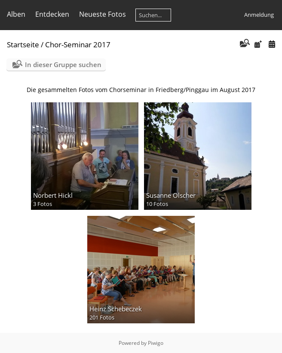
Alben (16, 14)
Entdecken (52, 14)
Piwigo (155, 343)
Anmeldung (259, 14)
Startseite (23, 44)
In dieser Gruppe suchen (63, 64)
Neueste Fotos (102, 14)
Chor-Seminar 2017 (77, 44)
